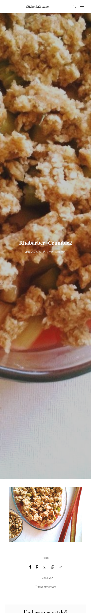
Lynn (50, 578)
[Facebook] (30, 567)
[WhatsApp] (52, 567)
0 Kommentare (47, 587)
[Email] (44, 567)
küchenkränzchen (38, 6)
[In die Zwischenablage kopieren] (60, 567)
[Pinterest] (37, 567)
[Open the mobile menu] (82, 6)
